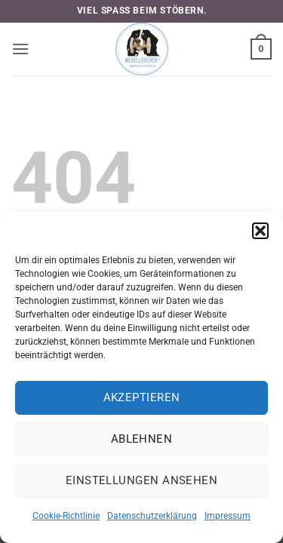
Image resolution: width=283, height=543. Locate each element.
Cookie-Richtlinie (66, 516)
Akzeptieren (141, 397)
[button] (260, 230)
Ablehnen (142, 439)
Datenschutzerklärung (152, 516)
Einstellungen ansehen (141, 480)
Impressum (228, 516)
